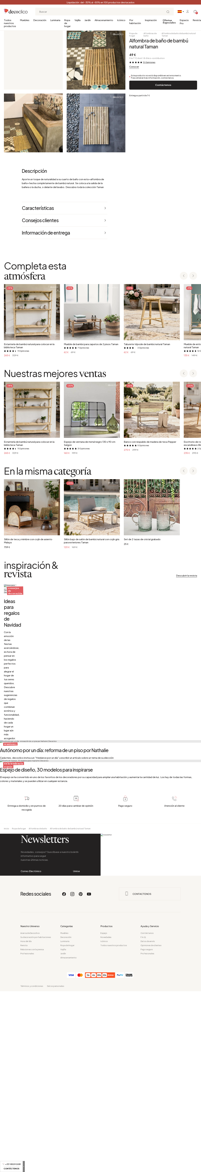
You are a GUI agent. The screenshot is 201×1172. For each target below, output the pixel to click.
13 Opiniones (149, 62)
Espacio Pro (184, 22)
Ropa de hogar (67, 23)
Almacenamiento (104, 20)
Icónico (121, 20)
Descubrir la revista (186, 575)
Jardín (87, 20)
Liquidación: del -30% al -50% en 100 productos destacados (100, 2)
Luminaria (55, 20)
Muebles (24, 20)
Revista (197, 20)
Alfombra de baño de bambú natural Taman (179, 34)
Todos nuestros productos (10, 23)
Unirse (76, 1145)
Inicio (6, 1091)
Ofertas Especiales (169, 21)
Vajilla (77, 20)
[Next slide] (193, 276)
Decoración (39, 20)
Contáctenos (163, 84)
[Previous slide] (184, 276)
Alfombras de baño (150, 34)
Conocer (134, 66)
